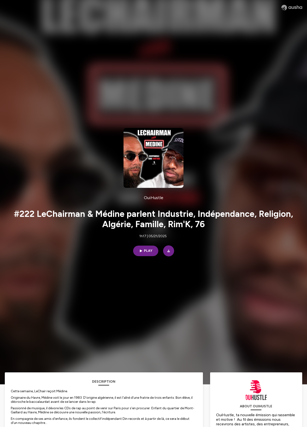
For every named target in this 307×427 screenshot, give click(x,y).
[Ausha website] (291, 8)
